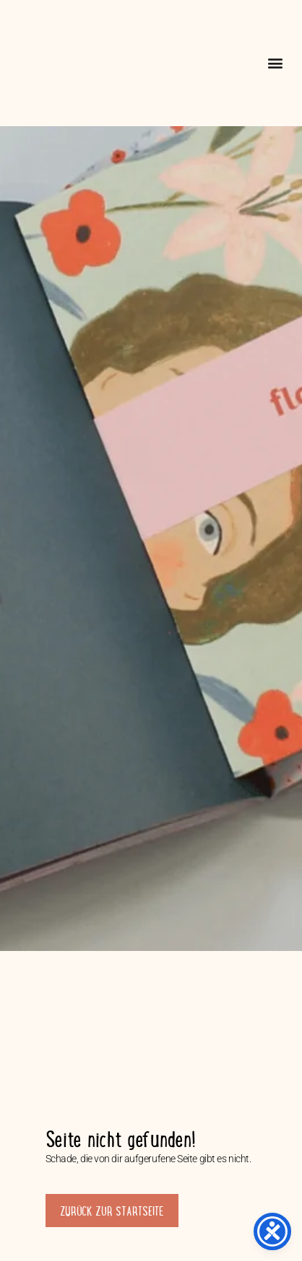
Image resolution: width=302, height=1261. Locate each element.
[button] (275, 63)
